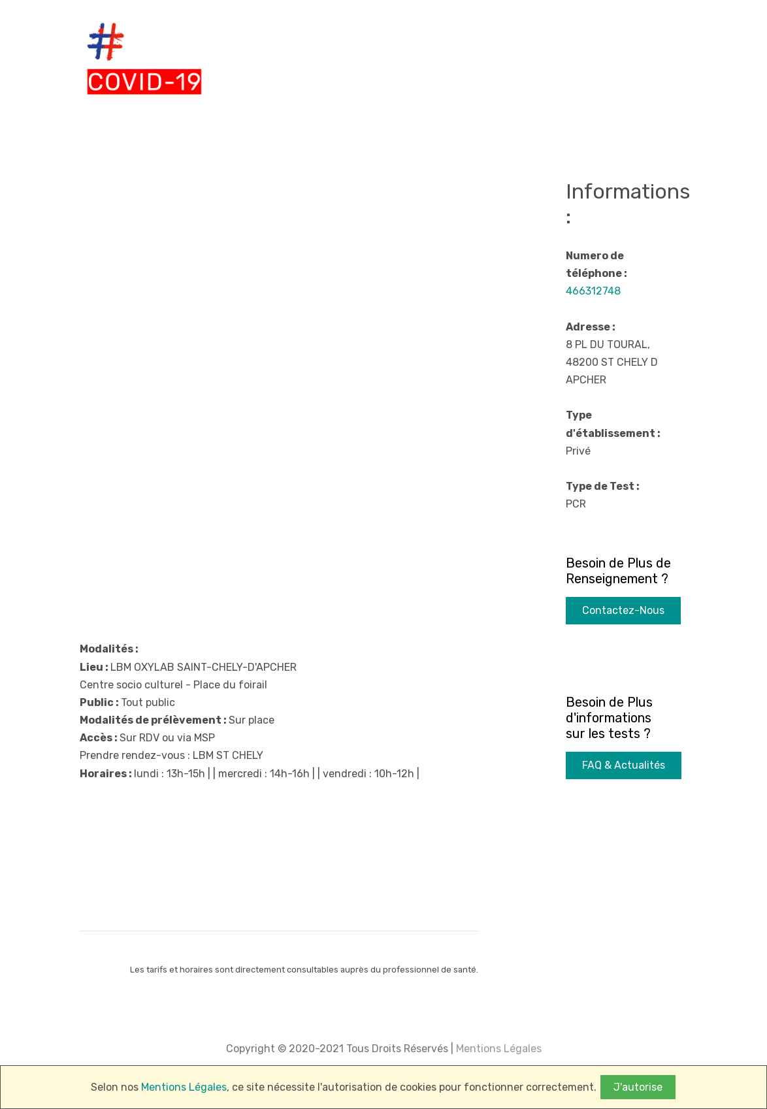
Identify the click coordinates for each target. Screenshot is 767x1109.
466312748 (593, 291)
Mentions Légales (497, 1048)
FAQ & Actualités (623, 765)
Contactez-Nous (623, 610)
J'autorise (637, 1087)
